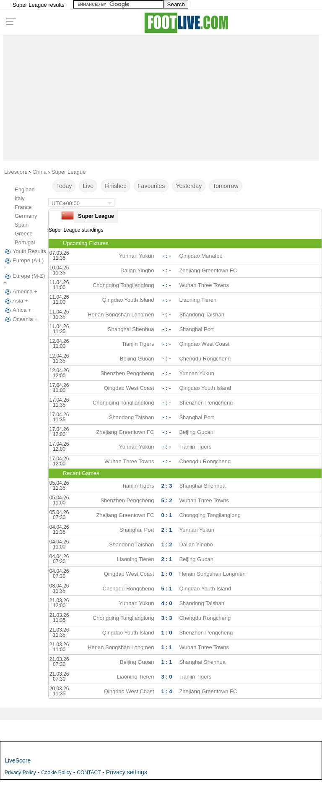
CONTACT (89, 773)
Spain (22, 225)
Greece (24, 233)
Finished (115, 186)
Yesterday (189, 186)
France (23, 207)
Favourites (151, 186)
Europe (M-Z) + (24, 279)
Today (64, 186)
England (25, 189)
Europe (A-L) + (23, 263)
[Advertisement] (161, 95)
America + (20, 291)
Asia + (15, 301)
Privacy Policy (20, 773)
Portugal (25, 242)
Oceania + (20, 319)
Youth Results (24, 251)
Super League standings (76, 230)
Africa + (17, 310)
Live (88, 186)
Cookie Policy (56, 773)
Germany (26, 216)
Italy (20, 198)
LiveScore (18, 760)
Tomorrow (225, 186)
